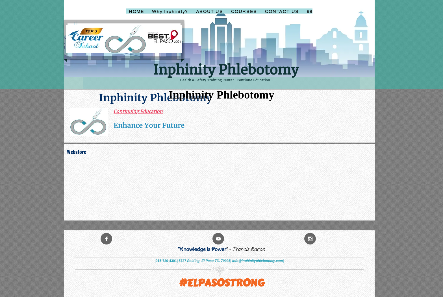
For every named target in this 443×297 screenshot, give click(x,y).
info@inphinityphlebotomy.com (257, 261)
